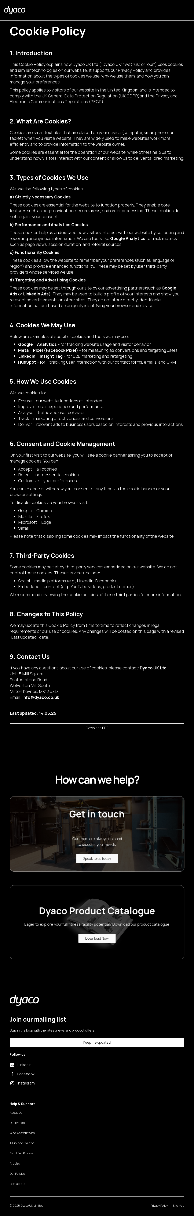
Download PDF (97, 728)
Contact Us (17, 1184)
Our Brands (17, 1123)
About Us (16, 1113)
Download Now (95, 938)
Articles (15, 1163)
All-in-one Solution (22, 1143)
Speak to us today (99, 858)
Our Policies (17, 1174)
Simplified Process (21, 1153)
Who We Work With (22, 1133)
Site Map (178, 1206)
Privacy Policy (159, 1206)
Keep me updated (97, 1042)
